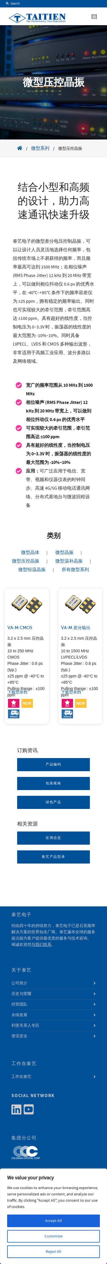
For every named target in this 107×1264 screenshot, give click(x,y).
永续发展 (19, 1015)
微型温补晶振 (69, 561)
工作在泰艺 (21, 1076)
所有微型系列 (75, 570)
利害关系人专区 (25, 1025)
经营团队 (19, 1004)
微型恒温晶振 (32, 570)
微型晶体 (30, 552)
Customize (53, 1236)
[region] (53, 1216)
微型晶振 (64, 552)
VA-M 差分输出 (75, 627)
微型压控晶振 (25, 561)
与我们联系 (41, 944)
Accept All (53, 1220)
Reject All (53, 1251)
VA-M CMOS (19, 627)
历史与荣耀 (21, 993)
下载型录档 (17, 692)
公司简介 (19, 983)
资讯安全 (19, 1036)
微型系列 (40, 148)
